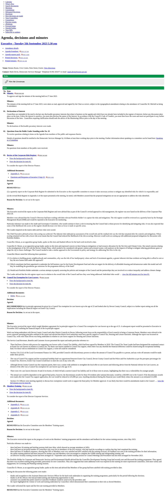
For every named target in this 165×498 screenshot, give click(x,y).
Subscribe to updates (12, 32)
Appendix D (19, 415)
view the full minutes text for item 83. (136, 274)
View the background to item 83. (21, 158)
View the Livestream (17, 82)
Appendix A (20, 174)
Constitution (9, 10)
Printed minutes (16, 61)
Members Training (19, 386)
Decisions (8, 14)
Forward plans (10, 26)
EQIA (18, 296)
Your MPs (9, 30)
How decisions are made (14, 16)
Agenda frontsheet (17, 51)
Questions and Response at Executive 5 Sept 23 (32, 177)
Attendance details (12, 48)
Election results (10, 22)
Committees (9, 20)
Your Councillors (11, 18)
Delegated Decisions (12, 12)
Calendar (8, 2)
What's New (9, 4)
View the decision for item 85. (20, 392)
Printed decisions (16, 58)
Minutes (15, 93)
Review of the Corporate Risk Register (27, 155)
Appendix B (20, 408)
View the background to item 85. (21, 389)
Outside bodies (10, 28)
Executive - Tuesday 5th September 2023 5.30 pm (29, 43)
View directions (49, 68)
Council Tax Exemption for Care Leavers (28, 277)
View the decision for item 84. (20, 284)
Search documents (12, 6)
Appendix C (19, 411)
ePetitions (8, 24)
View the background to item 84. (21, 281)
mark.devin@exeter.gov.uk (77, 72)
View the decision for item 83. (20, 162)
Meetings (8, 8)
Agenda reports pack (17, 54)
